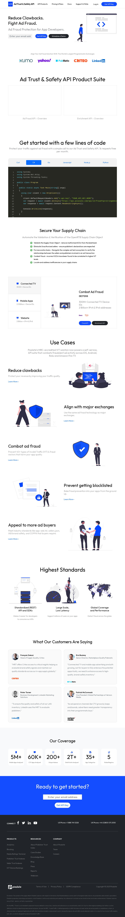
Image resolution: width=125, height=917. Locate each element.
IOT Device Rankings (15, 868)
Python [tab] (105, 162)
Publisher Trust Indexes (16, 859)
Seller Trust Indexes (14, 863)
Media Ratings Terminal (16, 854)
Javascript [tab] (67, 162)
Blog (32, 862)
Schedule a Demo (59, 36)
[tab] (24, 285)
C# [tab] (34, 162)
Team (55, 849)
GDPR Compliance (73, 886)
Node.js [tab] (87, 162)
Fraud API (85, 323)
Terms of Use (41, 886)
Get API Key (109, 4)
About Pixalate (59, 845)
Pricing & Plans (57, 4)
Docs (70, 4)
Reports (34, 871)
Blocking (10, 849)
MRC (12, 905)
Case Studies (36, 852)
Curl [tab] (18, 162)
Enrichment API (100, 323)
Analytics (10, 845)
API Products (43, 4)
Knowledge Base (37, 857)
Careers (56, 854)
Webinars (34, 876)
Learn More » (13, 381)
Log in (95, 4)
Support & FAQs (82, 4)
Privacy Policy (56, 886)
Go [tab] (49, 162)
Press (33, 866)
